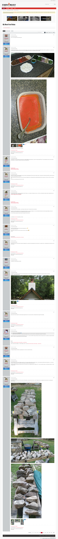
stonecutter (15, 148)
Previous (30, 532)
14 (39, 532)
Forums (4, 8)
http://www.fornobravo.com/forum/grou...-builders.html (34, 343)
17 (45, 532)
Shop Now (7, 8)
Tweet (6, 44)
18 (47, 532)
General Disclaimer (48, 535)
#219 (53, 258)
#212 (53, 47)
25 (49, 532)
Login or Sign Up (53, 0)
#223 (53, 347)
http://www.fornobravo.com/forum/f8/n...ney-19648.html (20, 342)
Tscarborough (6, 38)
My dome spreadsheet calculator (15, 169)
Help (15, 8)
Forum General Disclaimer (6, 27)
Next (53, 532)
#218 (53, 240)
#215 (53, 190)
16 (43, 532)
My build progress (13, 201)
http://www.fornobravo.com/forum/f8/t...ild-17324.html (17, 237)
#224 (53, 359)
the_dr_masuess (6, 333)
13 (37, 532)
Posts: (5, 54)
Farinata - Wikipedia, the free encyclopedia (16, 194)
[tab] (4, 31)
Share (6, 43)
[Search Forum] (49, 4)
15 (41, 532)
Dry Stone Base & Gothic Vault (19, 151)
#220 (53, 271)
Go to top (53, 535)
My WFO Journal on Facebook (14, 168)
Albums (12, 8)
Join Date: (5, 41)
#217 (53, 225)
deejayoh (6, 160)
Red (5, 535)
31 (51, 532)
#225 (53, 377)
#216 (53, 206)
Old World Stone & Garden (14, 150)
